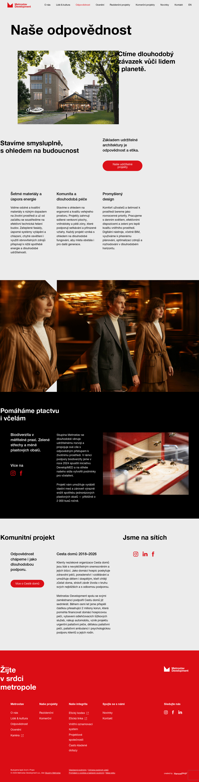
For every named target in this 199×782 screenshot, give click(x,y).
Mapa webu (110, 773)
